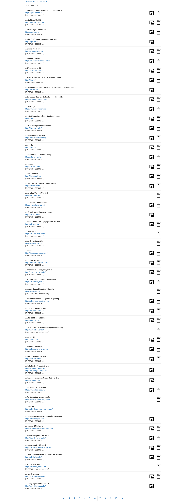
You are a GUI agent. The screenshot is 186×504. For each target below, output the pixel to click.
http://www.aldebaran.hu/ (34, 330)
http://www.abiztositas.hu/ (34, 22)
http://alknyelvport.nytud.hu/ (35, 438)
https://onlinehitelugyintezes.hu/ (37, 263)
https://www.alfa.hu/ (32, 380)
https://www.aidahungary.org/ (36, 99)
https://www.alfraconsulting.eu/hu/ (37, 399)
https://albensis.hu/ (32, 320)
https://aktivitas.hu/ (32, 224)
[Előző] (64, 498)
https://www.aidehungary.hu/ (35, 109)
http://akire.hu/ (30, 147)
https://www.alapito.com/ (34, 243)
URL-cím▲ (43, 1)
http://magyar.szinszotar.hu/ (35, 272)
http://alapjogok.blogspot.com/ (36, 253)
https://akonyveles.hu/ (33, 157)
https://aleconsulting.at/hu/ (35, 234)
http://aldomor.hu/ (31, 339)
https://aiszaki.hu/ (31, 90)
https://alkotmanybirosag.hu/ (35, 467)
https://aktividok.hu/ (32, 215)
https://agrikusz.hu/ (32, 32)
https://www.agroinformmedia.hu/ (37, 61)
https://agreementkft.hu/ (34, 13)
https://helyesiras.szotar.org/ (35, 138)
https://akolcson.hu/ (32, 166)
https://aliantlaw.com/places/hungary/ (39, 409)
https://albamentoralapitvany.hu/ (37, 301)
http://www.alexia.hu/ (33, 359)
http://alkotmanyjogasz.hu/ (35, 476)
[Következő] (122, 498)
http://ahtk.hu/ (30, 80)
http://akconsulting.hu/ (33, 128)
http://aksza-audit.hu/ (33, 176)
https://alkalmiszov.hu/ (33, 457)
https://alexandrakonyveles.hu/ (36, 349)
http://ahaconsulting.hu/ (34, 70)
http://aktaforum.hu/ (32, 186)
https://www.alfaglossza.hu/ (35, 390)
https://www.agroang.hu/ (34, 51)
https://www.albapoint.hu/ (34, 311)
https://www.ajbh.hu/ (32, 291)
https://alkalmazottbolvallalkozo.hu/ (38, 447)
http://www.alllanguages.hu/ (35, 486)
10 (116, 498)
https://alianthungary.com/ (34, 419)
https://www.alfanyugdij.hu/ (35, 368)
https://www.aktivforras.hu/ (35, 205)
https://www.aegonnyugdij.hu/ (36, 371)
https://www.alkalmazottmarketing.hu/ (39, 428)
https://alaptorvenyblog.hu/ (35, 282)
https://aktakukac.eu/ (33, 195)
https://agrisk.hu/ (31, 42)
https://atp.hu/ (30, 118)
